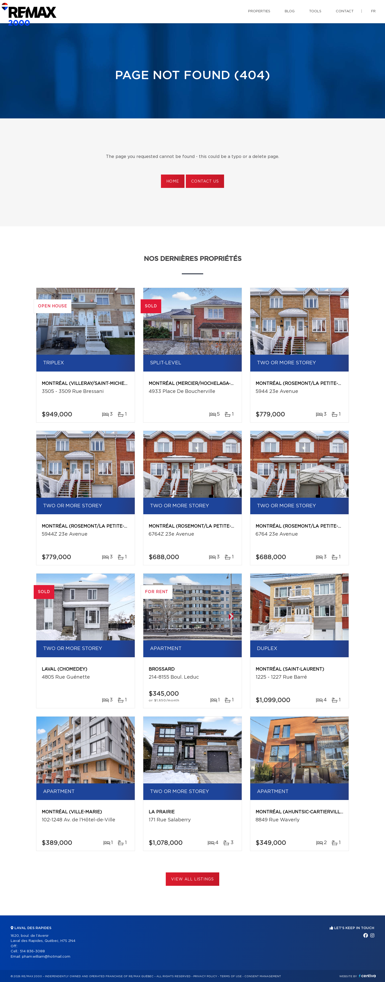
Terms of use (231, 976)
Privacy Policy (205, 976)
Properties (259, 11)
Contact (345, 11)
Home (172, 181)
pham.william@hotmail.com (46, 956)
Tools (315, 11)
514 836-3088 (32, 951)
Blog (290, 11)
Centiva (367, 975)
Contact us (205, 181)
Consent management (262, 976)
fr (373, 11)
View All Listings (192, 879)
